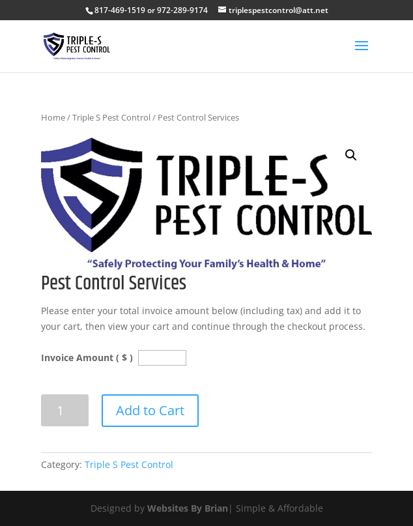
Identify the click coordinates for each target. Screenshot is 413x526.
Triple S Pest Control (111, 117)
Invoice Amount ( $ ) (88, 357)
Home (53, 117)
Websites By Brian (187, 508)
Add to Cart (150, 410)
